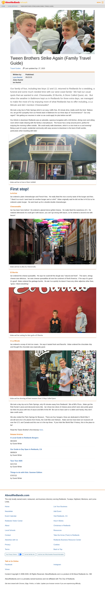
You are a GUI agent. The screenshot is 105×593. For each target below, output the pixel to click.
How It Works (59, 521)
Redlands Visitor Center (14, 521)
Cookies (57, 545)
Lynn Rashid (17, 77)
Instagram (57, 564)
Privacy (7, 545)
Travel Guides (15, 68)
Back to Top (58, 549)
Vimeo (7, 569)
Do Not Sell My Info (30, 554)
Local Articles (12, 6)
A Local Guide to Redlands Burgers (24, 438)
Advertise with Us (11, 540)
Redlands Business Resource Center (67, 540)
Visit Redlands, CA (61, 516)
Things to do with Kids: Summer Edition (26, 472)
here (41, 430)
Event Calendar (10, 516)
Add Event (57, 511)
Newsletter (9, 511)
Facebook (8, 564)
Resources (58, 530)
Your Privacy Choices (13, 554)
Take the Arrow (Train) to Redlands (66, 535)
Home (3, 6)
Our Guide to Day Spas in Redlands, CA (26, 449)
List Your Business (60, 506)
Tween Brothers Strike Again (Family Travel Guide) (37, 6)
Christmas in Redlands (62, 525)
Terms (7, 549)
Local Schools (10, 530)
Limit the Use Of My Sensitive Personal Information (51, 554)
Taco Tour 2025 (16, 461)
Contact (8, 535)
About (7, 525)
